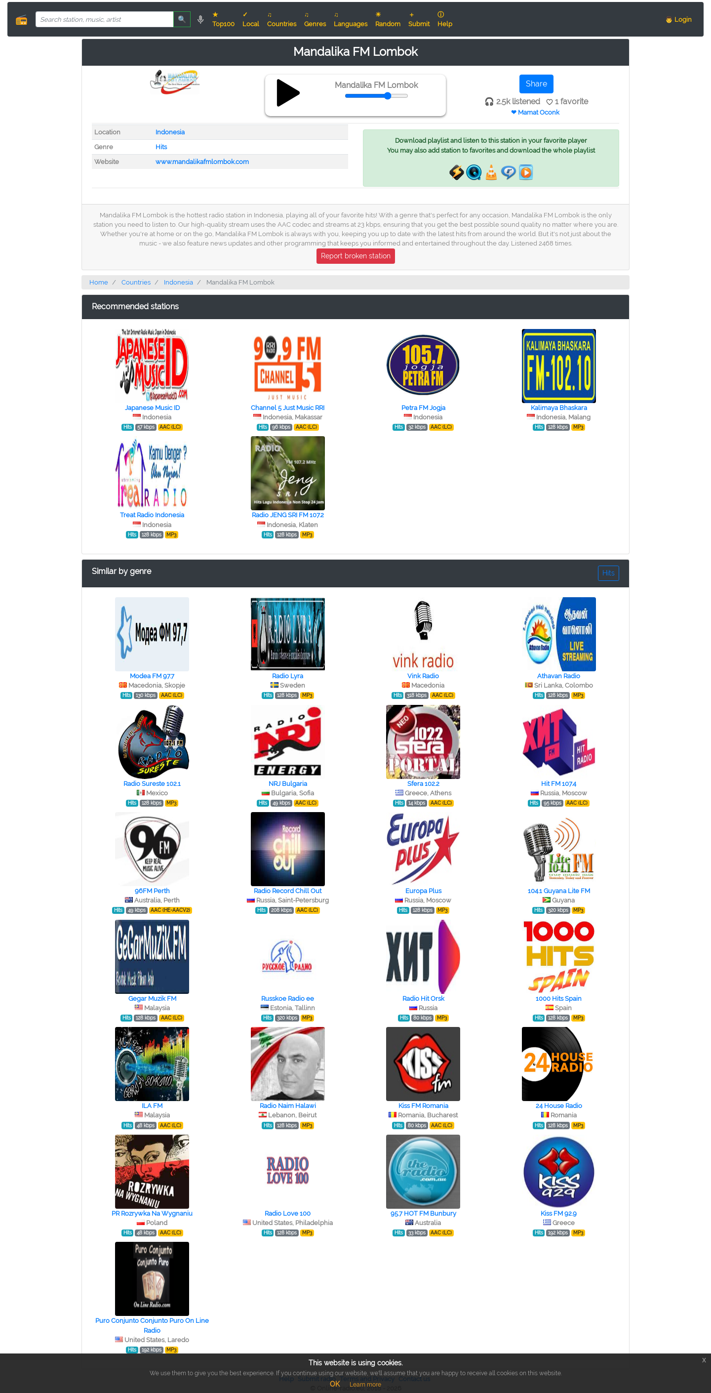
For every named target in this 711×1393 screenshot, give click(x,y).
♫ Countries (281, 19)
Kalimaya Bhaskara (559, 407)
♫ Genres (315, 19)
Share (536, 83)
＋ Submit (419, 19)
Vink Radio (423, 676)
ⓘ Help (444, 19)
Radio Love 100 (288, 1213)
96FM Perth (152, 891)
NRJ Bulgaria (288, 783)
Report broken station (356, 256)
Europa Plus (423, 891)
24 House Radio (559, 1105)
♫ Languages (350, 19)
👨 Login (678, 19)
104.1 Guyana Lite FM (559, 891)
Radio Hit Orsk (423, 998)
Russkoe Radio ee (287, 998)
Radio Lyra (287, 676)
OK (335, 1384)
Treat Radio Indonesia (152, 515)
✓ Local (250, 19)
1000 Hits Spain (559, 998)
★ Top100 (223, 19)
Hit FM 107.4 (558, 783)
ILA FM (152, 1105)
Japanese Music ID (152, 407)
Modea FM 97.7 (152, 676)
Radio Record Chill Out (287, 891)
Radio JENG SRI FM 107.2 (288, 515)
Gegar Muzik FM (152, 998)
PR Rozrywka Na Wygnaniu (152, 1213)
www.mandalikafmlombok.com (202, 161)
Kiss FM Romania (423, 1105)
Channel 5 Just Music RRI (287, 407)
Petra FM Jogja (423, 407)
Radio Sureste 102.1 (152, 783)
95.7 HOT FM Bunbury (423, 1213)
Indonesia (170, 132)
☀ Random (387, 19)
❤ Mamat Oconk (535, 112)
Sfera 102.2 (423, 783)
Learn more (365, 1384)
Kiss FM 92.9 (559, 1213)
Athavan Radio (558, 676)
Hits (161, 147)
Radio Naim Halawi (288, 1105)
